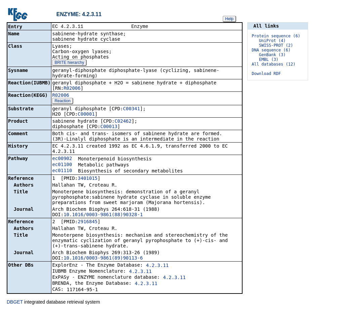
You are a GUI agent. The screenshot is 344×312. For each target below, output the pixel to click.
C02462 (123, 121)
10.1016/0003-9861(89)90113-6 (103, 258)
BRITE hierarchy (69, 63)
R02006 (72, 88)
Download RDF (266, 73)
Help (229, 18)
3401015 (87, 179)
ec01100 (62, 165)
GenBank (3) (272, 54)
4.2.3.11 (157, 266)
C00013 (109, 127)
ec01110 (62, 171)
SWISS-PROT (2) (276, 45)
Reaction (62, 101)
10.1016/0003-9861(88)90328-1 (103, 215)
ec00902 (62, 159)
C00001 (86, 114)
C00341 (131, 109)
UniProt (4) (272, 40)
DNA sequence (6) (271, 50)
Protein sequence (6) (276, 36)
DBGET (15, 302)
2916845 (87, 222)
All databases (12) (273, 64)
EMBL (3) (268, 59)
